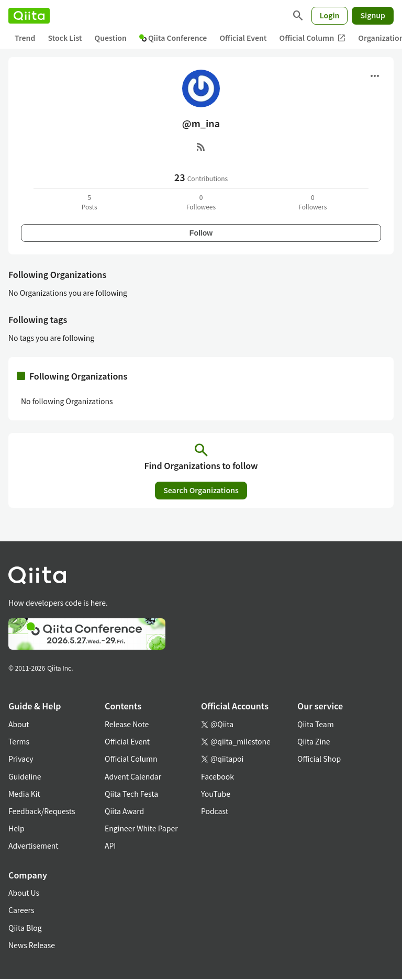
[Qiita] (29, 16)
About (18, 724)
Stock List (65, 37)
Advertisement (33, 845)
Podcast (214, 811)
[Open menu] (374, 75)
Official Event (242, 37)
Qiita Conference (173, 37)
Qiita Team (315, 724)
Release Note (127, 724)
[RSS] (201, 146)
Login (330, 15)
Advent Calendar (133, 776)
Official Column (313, 37)
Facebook (217, 776)
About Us (23, 892)
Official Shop (319, 758)
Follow (201, 233)
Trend (25, 37)
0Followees (201, 202)
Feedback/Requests (41, 811)
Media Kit (24, 793)
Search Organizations (201, 490)
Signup (372, 15)
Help (16, 828)
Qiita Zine (313, 741)
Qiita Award (124, 811)
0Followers (312, 202)
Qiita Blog (25, 927)
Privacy (20, 758)
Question (111, 37)
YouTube (215, 793)
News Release (31, 945)
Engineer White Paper (141, 828)
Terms (18, 741)
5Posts (89, 202)
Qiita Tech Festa (131, 793)
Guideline (24, 776)
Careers (21, 910)
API (110, 845)
